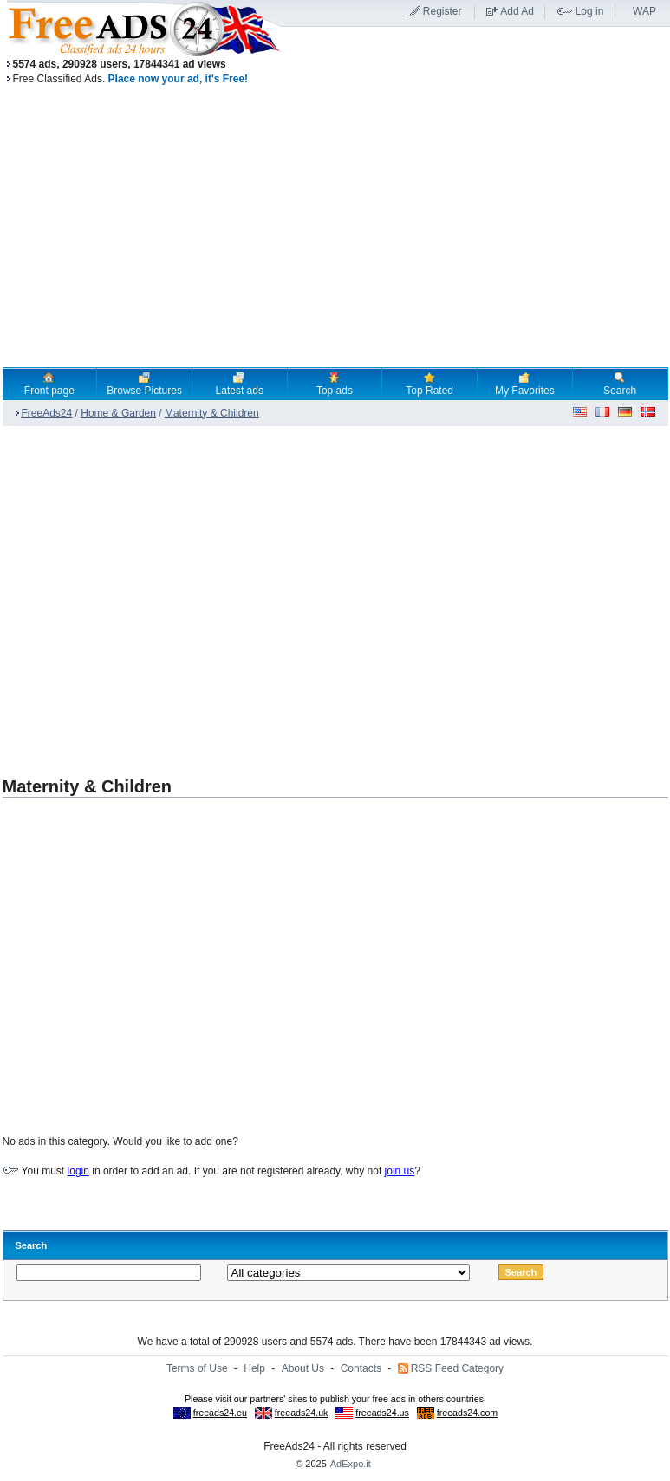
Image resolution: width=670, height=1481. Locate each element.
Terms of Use (197, 1368)
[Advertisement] (165, 592)
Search (619, 384)
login (78, 1171)
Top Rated (429, 384)
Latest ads (239, 384)
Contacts (361, 1368)
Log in (590, 11)
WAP (644, 11)
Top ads (334, 384)
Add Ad (517, 11)
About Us (303, 1368)
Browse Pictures (144, 384)
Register (442, 11)
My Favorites (525, 384)
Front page (49, 384)
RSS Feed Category (457, 1368)
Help (254, 1368)
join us (400, 1171)
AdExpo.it (350, 1463)
